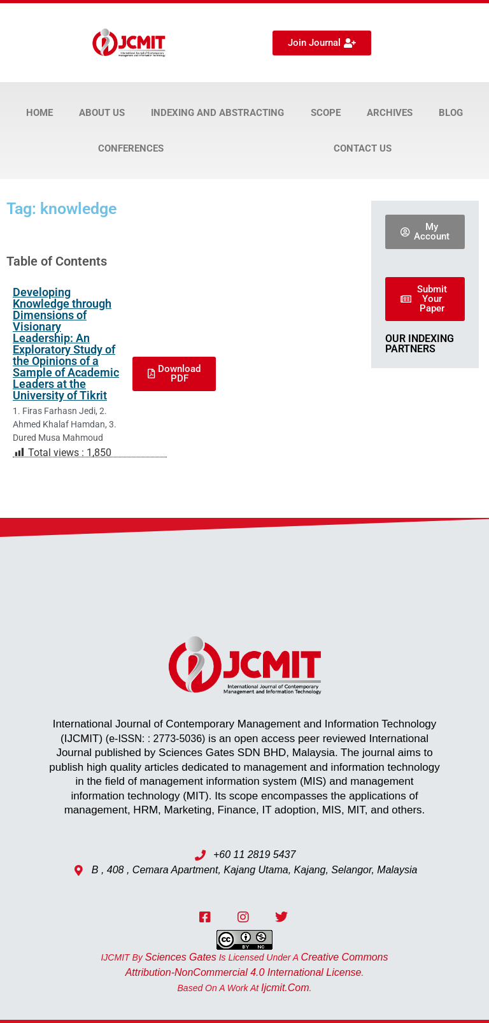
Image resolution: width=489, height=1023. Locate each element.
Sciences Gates (180, 957)
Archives (390, 112)
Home (39, 112)
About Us (102, 112)
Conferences (131, 148)
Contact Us (363, 148)
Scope (326, 112)
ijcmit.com (285, 987)
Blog (451, 112)
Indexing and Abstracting (217, 112)
